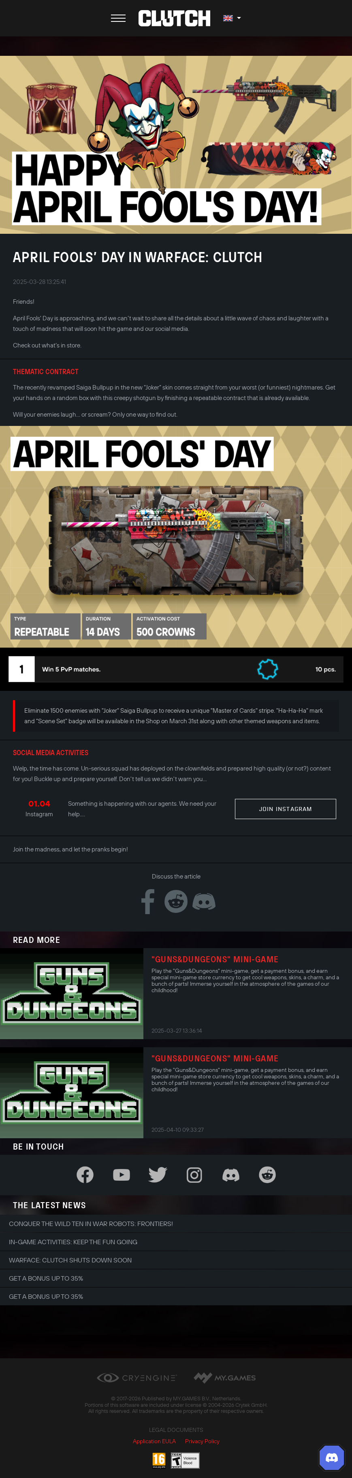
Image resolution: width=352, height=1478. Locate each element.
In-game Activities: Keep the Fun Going (73, 1242)
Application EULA (154, 1441)
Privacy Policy (202, 1441)
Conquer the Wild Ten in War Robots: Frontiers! (91, 1224)
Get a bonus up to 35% (46, 1278)
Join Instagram (285, 809)
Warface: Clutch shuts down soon (70, 1260)
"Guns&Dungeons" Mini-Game (215, 959)
